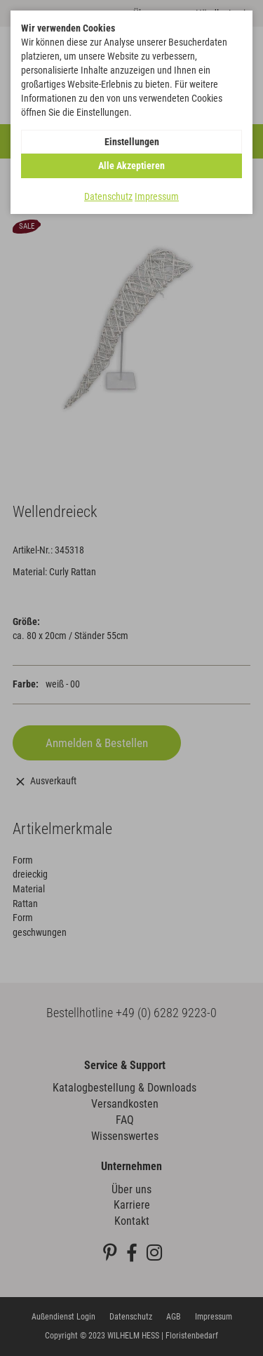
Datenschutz (108, 196)
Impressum (157, 196)
